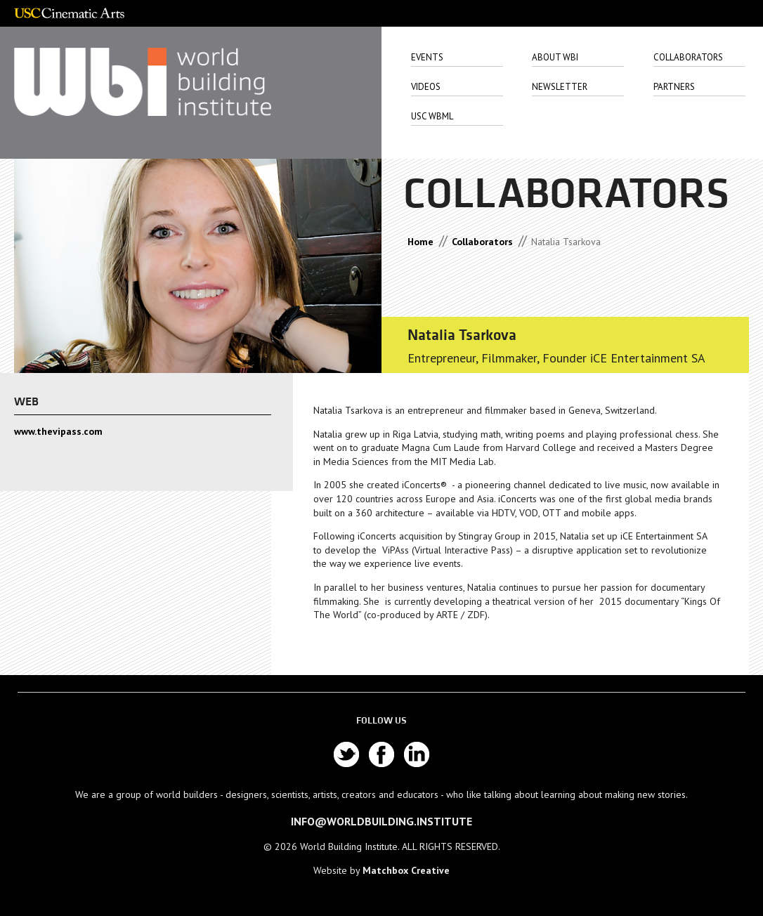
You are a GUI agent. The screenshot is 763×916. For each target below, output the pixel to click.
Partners (674, 87)
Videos (426, 87)
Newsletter (559, 87)
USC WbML (432, 116)
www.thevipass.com (58, 431)
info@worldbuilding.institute (381, 821)
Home (420, 241)
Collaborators (688, 57)
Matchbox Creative (406, 870)
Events (427, 57)
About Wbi (555, 57)
